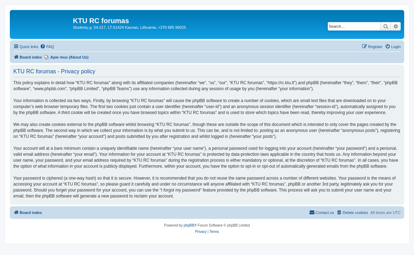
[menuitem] (47, 46)
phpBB (189, 225)
